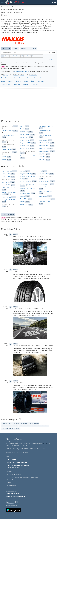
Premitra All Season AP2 (27, 151)
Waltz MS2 (42, 159)
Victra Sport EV (43, 148)
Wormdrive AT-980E (45, 202)
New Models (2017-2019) (20, 512)
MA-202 (4, 157)
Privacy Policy (11, 575)
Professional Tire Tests (14, 563)
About (9, 572)
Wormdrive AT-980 (44, 199)
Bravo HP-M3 (6, 182)
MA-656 (4, 159)
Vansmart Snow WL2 (45, 187)
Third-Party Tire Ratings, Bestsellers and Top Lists (22, 566)
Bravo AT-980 (6, 176)
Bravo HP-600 (6, 179)
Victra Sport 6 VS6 (44, 145)
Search (52, 52)
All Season (32, 48)
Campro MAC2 (6, 197)
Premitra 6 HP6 (24, 148)
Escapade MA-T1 (7, 152)
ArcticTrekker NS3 (7, 131)
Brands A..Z (10, 7)
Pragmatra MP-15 (25, 174)
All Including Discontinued (11, 517)
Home (3, 7)
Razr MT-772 (24, 204)
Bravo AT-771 (6, 174)
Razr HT (22, 202)
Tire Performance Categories (18, 554)
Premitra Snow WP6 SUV (27, 189)
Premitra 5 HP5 (24, 145)
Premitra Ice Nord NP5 (46, 126)
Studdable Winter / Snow (40, 515)
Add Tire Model (8, 214)
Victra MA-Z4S (43, 140)
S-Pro (40, 171)
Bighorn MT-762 (7, 171)
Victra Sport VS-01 (44, 151)
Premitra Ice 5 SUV (26, 181)
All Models (6, 48)
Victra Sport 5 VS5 (44, 143)
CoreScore (45, 533)
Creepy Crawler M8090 (8, 200)
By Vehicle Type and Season (16, 9)
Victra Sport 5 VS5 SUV (45, 191)
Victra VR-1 (42, 154)
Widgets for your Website (15, 586)
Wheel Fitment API (12, 583)
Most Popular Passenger (10, 515)
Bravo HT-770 (6, 185)
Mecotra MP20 (24, 140)
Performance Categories (14, 12)
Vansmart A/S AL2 (44, 181)
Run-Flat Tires (6, 512)
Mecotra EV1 (24, 132)
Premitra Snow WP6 (45, 131)
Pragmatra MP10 (25, 143)
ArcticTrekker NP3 (7, 126)
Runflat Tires (11, 569)
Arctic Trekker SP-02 (8, 135)
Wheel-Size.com (11, 580)
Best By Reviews (34, 512)
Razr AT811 (23, 199)
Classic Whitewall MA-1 (9, 145)
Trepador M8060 (44, 174)
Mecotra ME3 (24, 137)
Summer (15, 48)
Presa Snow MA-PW (45, 135)
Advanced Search (13, 557)
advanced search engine (21, 71)
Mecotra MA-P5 (25, 134)
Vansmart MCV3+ (44, 184)
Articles (9, 561)
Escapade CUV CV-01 (8, 204)
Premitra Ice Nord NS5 (27, 184)
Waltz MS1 (42, 157)
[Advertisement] (28, 103)
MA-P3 (22, 129)
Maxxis (19, 7)
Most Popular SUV (25, 515)
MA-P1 (22, 126)
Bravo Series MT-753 (8, 188)
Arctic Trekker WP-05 (8, 140)
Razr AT (22, 196)
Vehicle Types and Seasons (17, 551)
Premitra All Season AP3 (27, 156)
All (2, 56)
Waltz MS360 (43, 196)
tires (27, 531)
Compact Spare (6, 149)
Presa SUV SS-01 (25, 193)
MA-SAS (22, 171)
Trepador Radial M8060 (46, 176)
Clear (52, 60)
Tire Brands (11, 549)
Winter (23, 48)
